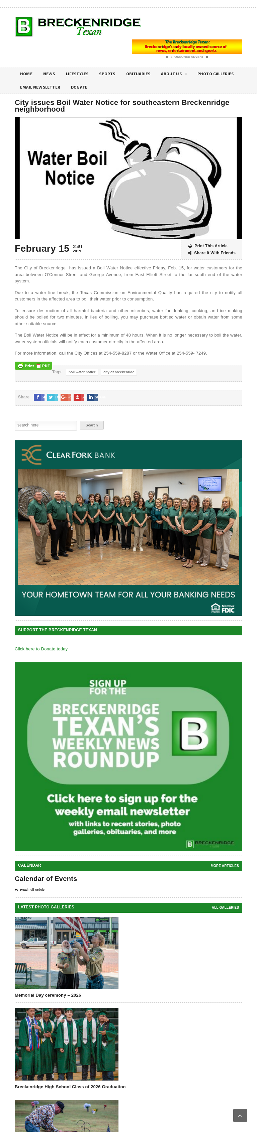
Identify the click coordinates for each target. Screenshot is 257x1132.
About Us (184, 75)
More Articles (225, 866)
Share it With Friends (212, 253)
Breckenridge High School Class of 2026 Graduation (70, 1086)
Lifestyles (81, 73)
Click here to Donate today (41, 648)
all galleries (225, 907)
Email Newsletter (93, 87)
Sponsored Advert (187, 57)
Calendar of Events (46, 878)
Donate (136, 87)
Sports (113, 73)
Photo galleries (40, 87)
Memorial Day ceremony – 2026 (48, 995)
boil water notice (82, 372)
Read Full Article (30, 890)
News (51, 73)
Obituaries (146, 73)
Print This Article (208, 246)
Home (26, 73)
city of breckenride (118, 372)
